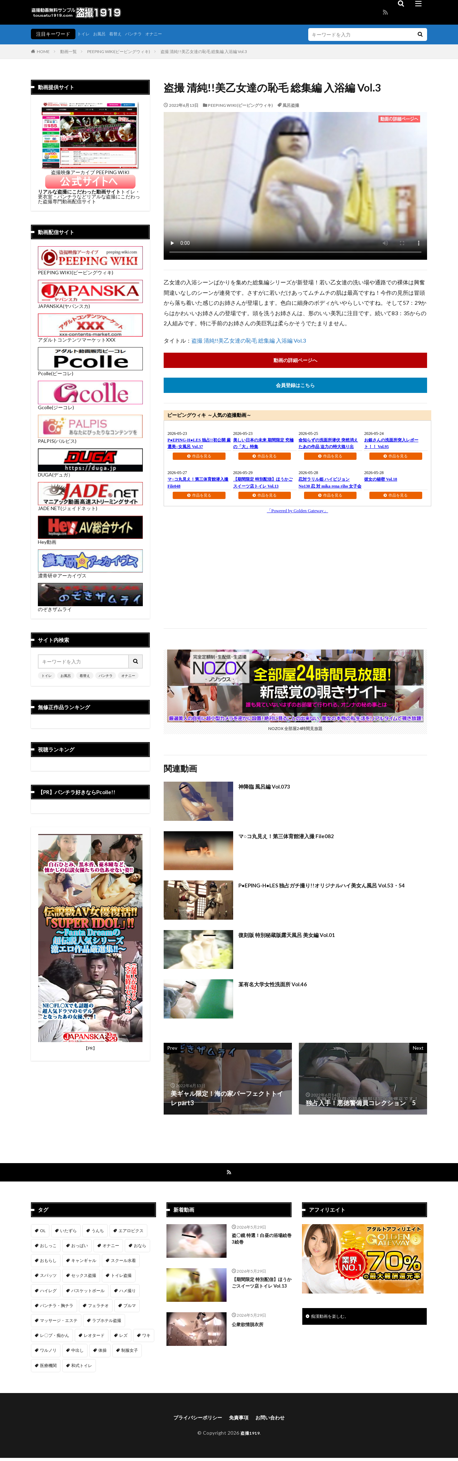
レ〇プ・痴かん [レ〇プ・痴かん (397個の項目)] (54, 1337)
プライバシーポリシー (194, 1420)
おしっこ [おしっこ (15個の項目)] (48, 1247)
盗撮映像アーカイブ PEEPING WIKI (90, 169)
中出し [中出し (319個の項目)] (77, 1352)
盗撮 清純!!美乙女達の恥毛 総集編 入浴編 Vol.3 (204, 51)
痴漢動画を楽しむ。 (333, 1319)
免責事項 (240, 1420)
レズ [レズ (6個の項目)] (123, 1337)
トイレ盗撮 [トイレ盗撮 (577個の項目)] (121, 1277)
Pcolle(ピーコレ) (90, 371)
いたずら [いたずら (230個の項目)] (68, 1232)
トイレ (84, 34)
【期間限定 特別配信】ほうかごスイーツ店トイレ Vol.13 (261, 1290)
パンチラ (141, 34)
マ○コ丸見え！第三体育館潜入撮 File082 (294, 837)
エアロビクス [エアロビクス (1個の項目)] (131, 1232)
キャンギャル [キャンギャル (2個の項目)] (83, 1262)
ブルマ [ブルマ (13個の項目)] (129, 1307)
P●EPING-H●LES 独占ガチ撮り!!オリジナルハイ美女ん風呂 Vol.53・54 (320, 891)
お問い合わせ (275, 1420)
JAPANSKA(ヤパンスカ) (90, 303)
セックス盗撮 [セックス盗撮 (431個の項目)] (83, 1277)
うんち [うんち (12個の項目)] (97, 1232)
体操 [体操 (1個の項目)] (102, 1352)
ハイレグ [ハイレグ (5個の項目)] (48, 1292)
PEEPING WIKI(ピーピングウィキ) (118, 51)
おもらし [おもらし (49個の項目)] (48, 1262)
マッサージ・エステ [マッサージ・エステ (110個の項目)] (58, 1322)
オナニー (164, 34)
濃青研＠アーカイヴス (90, 573)
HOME (43, 51)
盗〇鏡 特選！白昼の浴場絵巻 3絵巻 (261, 1242)
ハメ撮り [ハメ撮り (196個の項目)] (127, 1292)
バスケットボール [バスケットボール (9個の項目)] (88, 1292)
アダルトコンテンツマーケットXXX (90, 337)
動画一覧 (68, 51)
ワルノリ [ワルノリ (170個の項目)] (48, 1352)
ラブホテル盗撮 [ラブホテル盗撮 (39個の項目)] (106, 1322)
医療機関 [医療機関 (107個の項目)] (48, 1367)
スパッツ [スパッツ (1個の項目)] (48, 1277)
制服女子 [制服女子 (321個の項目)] (129, 1352)
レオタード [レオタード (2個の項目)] (94, 1337)
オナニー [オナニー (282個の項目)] (111, 1247)
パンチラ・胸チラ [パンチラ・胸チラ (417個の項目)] (56, 1307)
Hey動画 (90, 539)
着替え (120, 34)
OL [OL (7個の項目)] (43, 1232)
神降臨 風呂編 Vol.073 (269, 787)
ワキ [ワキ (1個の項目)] (146, 1337)
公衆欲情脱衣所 (250, 1326)
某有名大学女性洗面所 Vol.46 (279, 985)
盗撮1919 (250, 1436)
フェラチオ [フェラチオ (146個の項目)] (98, 1307)
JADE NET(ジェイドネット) (90, 505)
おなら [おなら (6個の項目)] (140, 1247)
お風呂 (102, 34)
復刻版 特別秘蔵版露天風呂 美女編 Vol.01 (295, 936)
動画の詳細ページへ (295, 360)
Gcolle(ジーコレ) (90, 404)
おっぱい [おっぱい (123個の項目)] (79, 1247)
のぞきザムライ (90, 606)
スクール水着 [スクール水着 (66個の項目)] (123, 1262)
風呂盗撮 (291, 105)
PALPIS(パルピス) (90, 438)
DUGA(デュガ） (90, 472)
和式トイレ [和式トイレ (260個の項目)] (81, 1367)
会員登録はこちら (295, 386)
